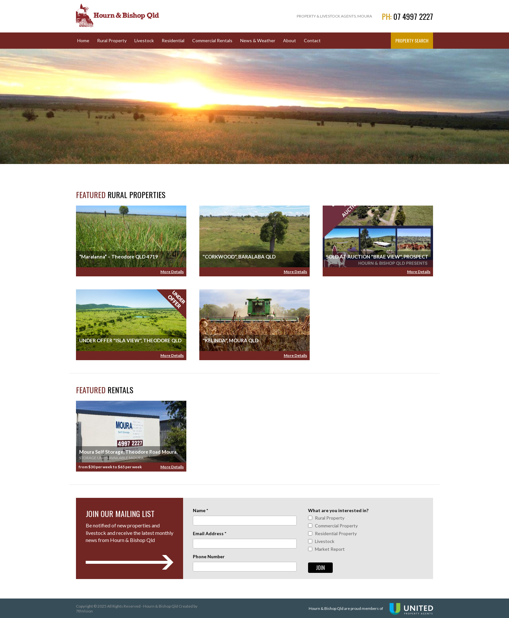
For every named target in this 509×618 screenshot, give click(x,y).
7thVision (84, 611)
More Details (172, 271)
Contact (312, 40)
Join (320, 568)
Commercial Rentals (212, 40)
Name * (200, 510)
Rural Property (112, 40)
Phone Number (209, 556)
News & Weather (257, 40)
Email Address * (209, 533)
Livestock (144, 40)
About (289, 40)
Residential (173, 40)
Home (83, 40)
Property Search (411, 40)
